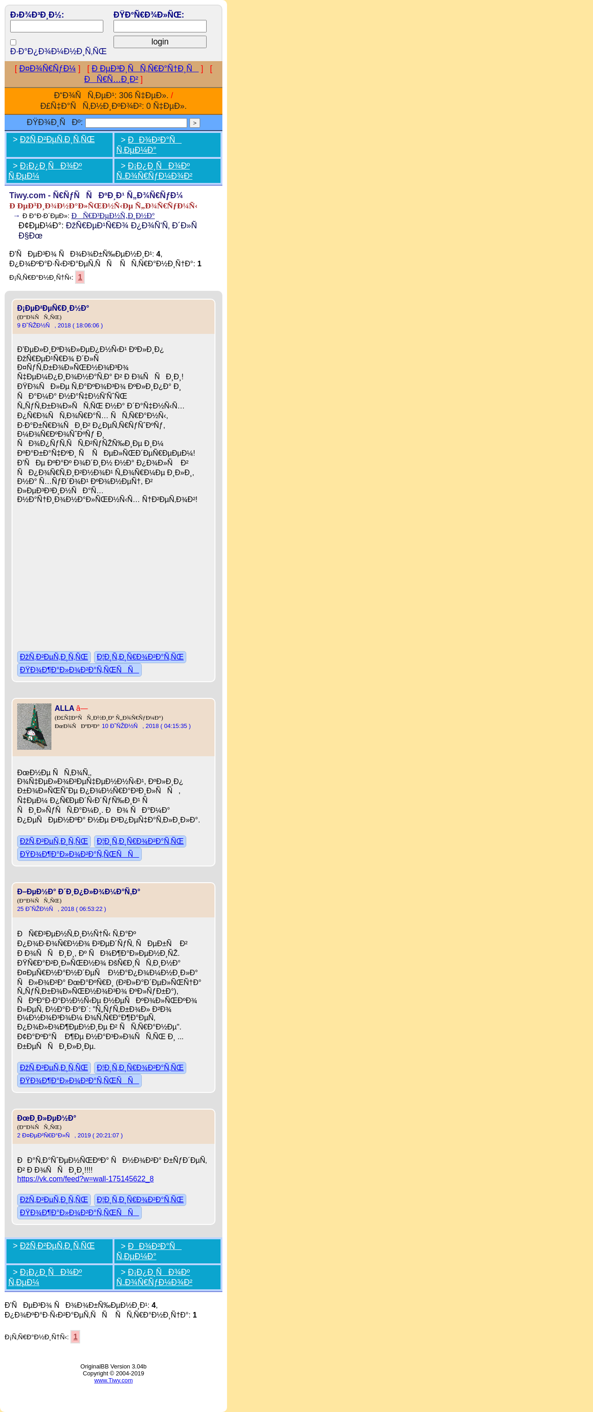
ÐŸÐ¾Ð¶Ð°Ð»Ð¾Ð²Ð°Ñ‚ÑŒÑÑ (79, 670)
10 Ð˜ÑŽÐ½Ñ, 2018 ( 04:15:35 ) (146, 725)
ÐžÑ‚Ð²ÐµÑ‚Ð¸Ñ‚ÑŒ (57, 139)
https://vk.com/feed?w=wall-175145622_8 (85, 1179)
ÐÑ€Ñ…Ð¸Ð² (111, 79)
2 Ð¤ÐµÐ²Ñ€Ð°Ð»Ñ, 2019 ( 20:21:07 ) (70, 1135)
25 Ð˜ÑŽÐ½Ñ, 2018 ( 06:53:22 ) (61, 908)
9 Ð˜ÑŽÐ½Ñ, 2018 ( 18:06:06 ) (60, 325)
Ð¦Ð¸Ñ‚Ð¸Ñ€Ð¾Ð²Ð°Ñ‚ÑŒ (140, 657)
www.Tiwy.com (113, 1380)
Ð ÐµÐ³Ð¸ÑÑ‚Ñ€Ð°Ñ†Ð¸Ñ (145, 68)
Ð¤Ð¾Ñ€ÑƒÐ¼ (47, 68)
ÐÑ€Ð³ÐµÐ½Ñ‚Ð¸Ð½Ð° (113, 216)
